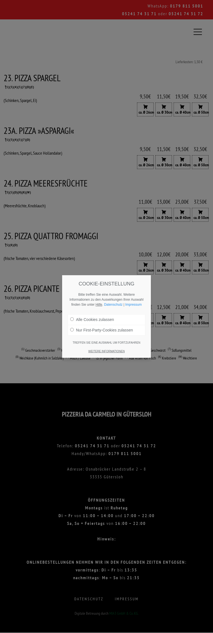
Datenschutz (113, 301)
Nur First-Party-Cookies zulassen (101, 327)
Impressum (133, 301)
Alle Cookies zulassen (92, 316)
